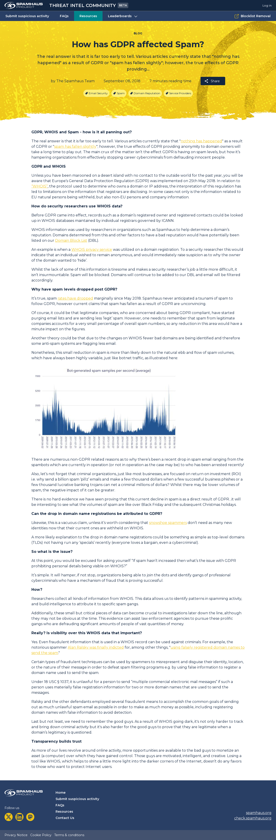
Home (60, 793)
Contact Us (65, 818)
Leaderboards (123, 16)
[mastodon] (30, 817)
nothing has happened (201, 141)
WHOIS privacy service (91, 249)
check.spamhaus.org (252, 818)
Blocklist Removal (252, 16)
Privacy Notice (16, 835)
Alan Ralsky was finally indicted (96, 647)
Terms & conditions (69, 835)
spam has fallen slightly (75, 146)
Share (212, 81)
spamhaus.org (258, 813)
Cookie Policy (40, 835)
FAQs (64, 16)
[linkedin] (19, 817)
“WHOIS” (39, 186)
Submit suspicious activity (27, 16)
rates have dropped (75, 298)
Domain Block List (71, 240)
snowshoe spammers (168, 523)
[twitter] (9, 817)
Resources (88, 16)
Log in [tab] (266, 5)
